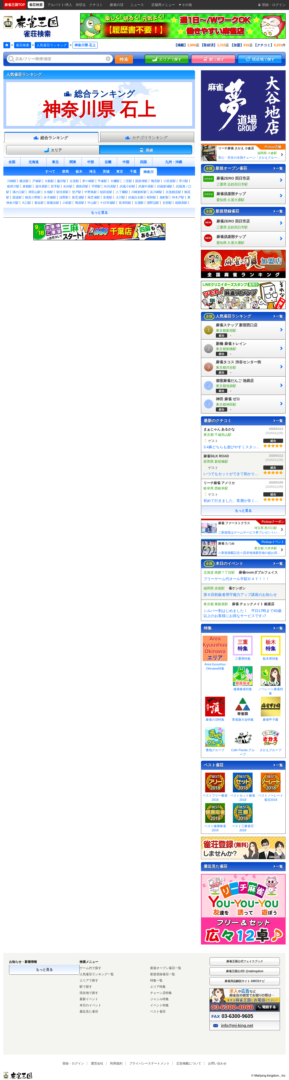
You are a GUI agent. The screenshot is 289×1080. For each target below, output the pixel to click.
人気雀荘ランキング (51, 45)
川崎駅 (11, 181)
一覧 (278, 168)
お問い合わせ (217, 1063)
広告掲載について (188, 1063)
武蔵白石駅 (136, 197)
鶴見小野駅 (33, 197)
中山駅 (92, 202)
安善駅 (107, 197)
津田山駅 (34, 192)
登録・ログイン (73, 1063)
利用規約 (116, 1063)
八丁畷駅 (122, 192)
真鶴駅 (27, 186)
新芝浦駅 (78, 197)
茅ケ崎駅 (88, 181)
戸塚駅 (36, 181)
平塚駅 (102, 181)
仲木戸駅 (178, 197)
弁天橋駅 (50, 197)
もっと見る (99, 213)
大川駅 (120, 197)
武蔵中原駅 (146, 186)
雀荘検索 (22, 45)
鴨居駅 (79, 202)
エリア (53, 150)
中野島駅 (90, 192)
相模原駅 (181, 202)
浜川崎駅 (156, 192)
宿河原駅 (62, 192)
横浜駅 (24, 181)
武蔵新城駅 (164, 186)
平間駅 (96, 186)
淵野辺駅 (153, 202)
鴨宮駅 (155, 181)
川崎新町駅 (139, 192)
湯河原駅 (41, 186)
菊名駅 (39, 202)
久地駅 (48, 192)
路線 (146, 150)
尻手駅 (55, 186)
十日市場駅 (107, 202)
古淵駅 (139, 202)
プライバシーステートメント (149, 1063)
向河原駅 (110, 186)
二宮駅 (127, 181)
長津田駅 (125, 202)
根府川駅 (13, 186)
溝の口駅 (18, 192)
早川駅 (183, 181)
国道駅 (17, 197)
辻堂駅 (74, 181)
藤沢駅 (61, 181)
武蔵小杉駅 (127, 186)
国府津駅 (141, 181)
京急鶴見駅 (173, 192)
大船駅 (49, 181)
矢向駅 (68, 186)
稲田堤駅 (106, 192)
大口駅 (26, 202)
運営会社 (97, 1063)
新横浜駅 (53, 202)
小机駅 (67, 202)
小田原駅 (169, 181)
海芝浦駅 (93, 197)
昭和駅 (151, 197)
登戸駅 (76, 192)
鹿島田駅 (82, 186)
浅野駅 (64, 197)
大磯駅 (115, 181)
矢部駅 (167, 202)
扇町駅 (164, 197)
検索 (123, 59)
